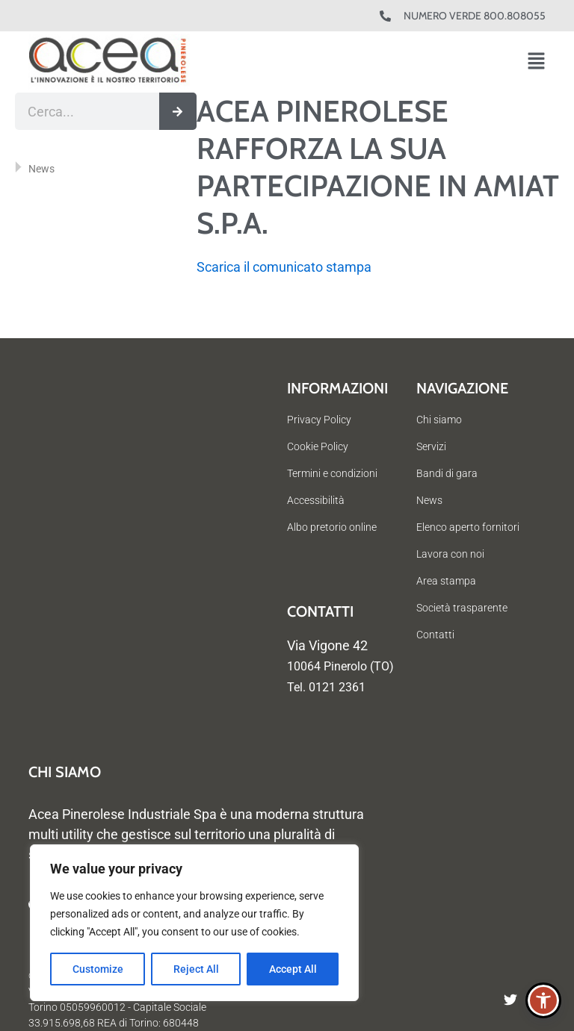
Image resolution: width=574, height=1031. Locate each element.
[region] (194, 922)
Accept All (293, 969)
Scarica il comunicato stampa (284, 267)
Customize (97, 969)
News (41, 169)
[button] (536, 62)
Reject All (196, 969)
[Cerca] (178, 111)
